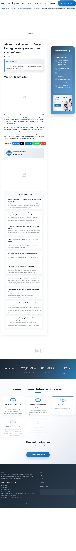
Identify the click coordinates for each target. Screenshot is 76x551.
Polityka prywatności (45, 478)
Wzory (36, 3)
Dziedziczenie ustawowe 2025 (64, 69)
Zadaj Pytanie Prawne (38, 454)
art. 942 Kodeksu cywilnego (19, 127)
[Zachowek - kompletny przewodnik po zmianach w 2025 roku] (24, 257)
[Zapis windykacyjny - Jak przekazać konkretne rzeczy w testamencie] (24, 203)
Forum (41, 3)
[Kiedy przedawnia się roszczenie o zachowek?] (24, 269)
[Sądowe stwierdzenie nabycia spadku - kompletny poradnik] (24, 243)
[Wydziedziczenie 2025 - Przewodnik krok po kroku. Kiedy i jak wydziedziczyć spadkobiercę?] (24, 217)
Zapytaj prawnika (67, 3)
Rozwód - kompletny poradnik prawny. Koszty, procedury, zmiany (63, 63)
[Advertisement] (38, 23)
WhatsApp (36, 143)
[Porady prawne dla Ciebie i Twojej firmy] (62, 110)
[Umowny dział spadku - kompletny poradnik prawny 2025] (24, 293)
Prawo (17, 3)
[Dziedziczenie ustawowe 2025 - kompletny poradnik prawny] (24, 230)
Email (43, 143)
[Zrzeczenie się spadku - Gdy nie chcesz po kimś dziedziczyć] (24, 307)
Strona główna (5, 8)
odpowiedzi (36, 8)
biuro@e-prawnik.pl (45, 486)
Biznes (23, 3)
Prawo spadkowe (22, 8)
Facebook (16, 143)
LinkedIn (28, 143)
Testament (29, 8)
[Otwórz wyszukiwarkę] (45, 3)
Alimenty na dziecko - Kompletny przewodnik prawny (64, 87)
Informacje (29, 3)
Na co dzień (13, 8)
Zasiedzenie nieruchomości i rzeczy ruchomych (63, 74)
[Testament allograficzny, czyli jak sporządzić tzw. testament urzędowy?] (24, 322)
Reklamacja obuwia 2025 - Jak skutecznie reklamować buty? (64, 80)
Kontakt (42, 482)
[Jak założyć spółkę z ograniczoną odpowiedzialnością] (24, 281)
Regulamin (42, 475)
